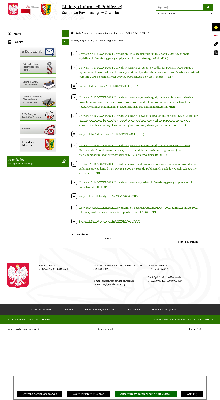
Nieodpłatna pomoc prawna (25, 66)
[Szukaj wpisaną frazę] (208, 7)
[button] (66, 45)
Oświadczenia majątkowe (23, 155)
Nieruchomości (17, 128)
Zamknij (192, 394)
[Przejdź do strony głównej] (64, 9)
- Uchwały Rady (102, 23)
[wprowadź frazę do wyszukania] (180, 7)
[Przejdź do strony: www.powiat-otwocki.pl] (216, 44)
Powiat (12, 59)
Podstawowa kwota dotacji (24, 142)
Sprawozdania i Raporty (22, 107)
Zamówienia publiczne (22, 135)
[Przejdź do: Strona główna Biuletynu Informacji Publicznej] (72, 24)
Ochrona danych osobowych (40, 394)
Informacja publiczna (21, 80)
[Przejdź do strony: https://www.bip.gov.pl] (216, 35)
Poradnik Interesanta (21, 52)
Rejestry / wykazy (19, 114)
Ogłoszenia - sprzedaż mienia (26, 100)
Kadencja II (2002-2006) (125, 23)
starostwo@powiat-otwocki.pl (118, 346)
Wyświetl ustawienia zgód (88, 394)
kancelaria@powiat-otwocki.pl (110, 349)
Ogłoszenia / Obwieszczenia (25, 93)
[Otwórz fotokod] (216, 52)
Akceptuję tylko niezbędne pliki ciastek (145, 394)
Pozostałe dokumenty (21, 86)
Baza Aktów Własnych (21, 180)
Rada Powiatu (16, 31)
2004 (144, 23)
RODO (12, 73)
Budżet (12, 162)
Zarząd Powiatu (18, 38)
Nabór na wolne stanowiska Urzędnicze (32, 121)
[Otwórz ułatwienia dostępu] (216, 27)
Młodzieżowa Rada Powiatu (25, 45)
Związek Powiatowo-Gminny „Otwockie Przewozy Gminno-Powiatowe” (32, 171)
